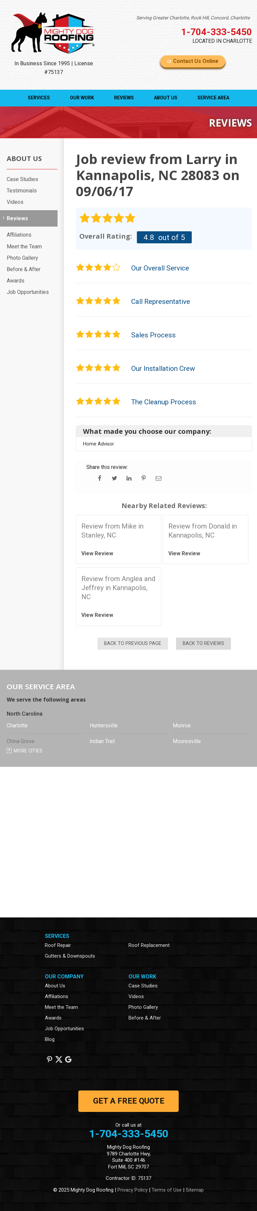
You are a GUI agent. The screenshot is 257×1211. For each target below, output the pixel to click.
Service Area (213, 97)
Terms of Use (167, 1190)
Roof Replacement (149, 945)
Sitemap (195, 1190)
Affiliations (19, 235)
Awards (15, 280)
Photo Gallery (22, 258)
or (193, 61)
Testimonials (22, 190)
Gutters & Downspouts (70, 956)
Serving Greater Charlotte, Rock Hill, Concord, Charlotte (193, 17)
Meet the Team (24, 246)
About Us (165, 97)
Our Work (82, 97)
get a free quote (128, 1101)
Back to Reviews (203, 643)
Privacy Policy (132, 1190)
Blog (50, 1039)
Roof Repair (58, 945)
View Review (97, 553)
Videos (15, 202)
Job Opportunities (28, 292)
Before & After (23, 269)
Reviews (124, 97)
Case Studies (22, 179)
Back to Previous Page (132, 643)
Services (39, 97)
